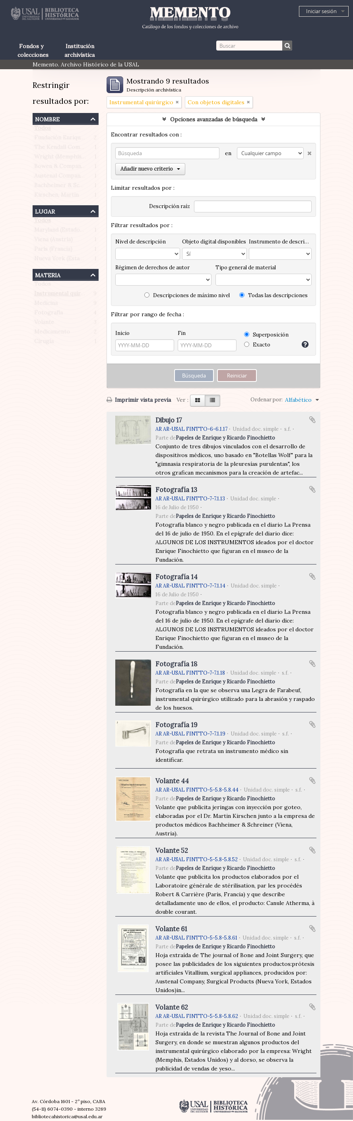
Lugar (45, 211)
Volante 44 (172, 781)
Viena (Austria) (53, 241)
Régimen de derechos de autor (152, 267)
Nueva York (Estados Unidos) (73, 260)
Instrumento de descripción (280, 241)
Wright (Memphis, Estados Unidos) (81, 158)
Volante (44, 323)
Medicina (46, 304)
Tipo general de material (245, 267)
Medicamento (52, 333)
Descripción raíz (169, 206)
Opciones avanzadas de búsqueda (213, 119)
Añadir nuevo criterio (150, 168)
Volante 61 (171, 929)
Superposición (266, 334)
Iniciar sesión (321, 11)
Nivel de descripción (140, 241)
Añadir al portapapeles (312, 420)
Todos (42, 129)
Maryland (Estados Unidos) (69, 231)
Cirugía (44, 342)
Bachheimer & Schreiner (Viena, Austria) (87, 187)
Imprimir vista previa (139, 399)
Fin (182, 333)
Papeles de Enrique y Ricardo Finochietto (225, 437)
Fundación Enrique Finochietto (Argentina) (91, 139)
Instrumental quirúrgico (66, 295)
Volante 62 (171, 1007)
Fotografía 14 (176, 577)
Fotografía (48, 314)
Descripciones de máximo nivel (187, 295)
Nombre (47, 118)
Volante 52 (171, 850)
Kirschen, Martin (56, 196)
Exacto (257, 344)
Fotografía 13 (176, 490)
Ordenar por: (266, 399)
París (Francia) (53, 250)
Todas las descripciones (273, 295)
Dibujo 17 (168, 420)
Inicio (122, 333)
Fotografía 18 (176, 664)
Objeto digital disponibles (214, 241)
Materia (47, 274)
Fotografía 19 (176, 725)
